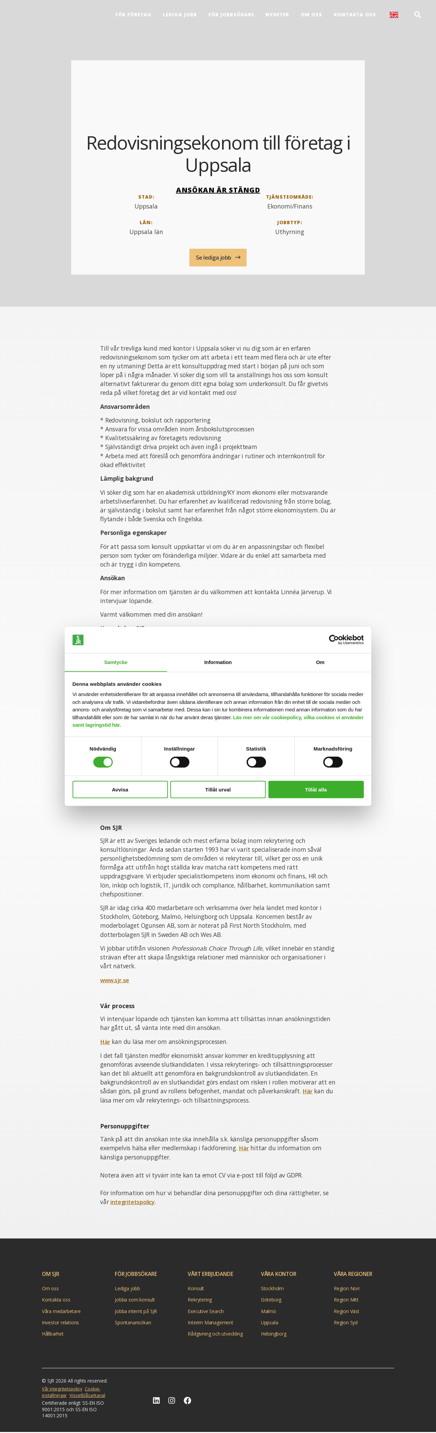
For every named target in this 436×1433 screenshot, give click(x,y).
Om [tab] (320, 662)
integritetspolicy (133, 1203)
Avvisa (120, 789)
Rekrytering (200, 1300)
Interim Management (210, 1323)
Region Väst (346, 1312)
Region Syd (346, 1323)
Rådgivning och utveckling (215, 1334)
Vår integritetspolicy (63, 1390)
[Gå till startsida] (40, 16)
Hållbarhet (53, 1334)
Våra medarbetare (61, 1312)
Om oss (311, 16)
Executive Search (206, 1312)
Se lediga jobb (214, 258)
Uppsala (269, 1323)
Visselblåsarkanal (89, 1396)
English (393, 16)
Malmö (268, 1312)
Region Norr (347, 1289)
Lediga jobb (179, 16)
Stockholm (272, 1289)
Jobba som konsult (135, 1300)
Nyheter (277, 16)
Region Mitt (346, 1300)
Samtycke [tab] (115, 662)
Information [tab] (218, 662)
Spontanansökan (133, 1323)
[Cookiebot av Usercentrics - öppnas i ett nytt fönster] (334, 640)
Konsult (196, 1289)
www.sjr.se (115, 981)
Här (105, 1043)
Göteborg (271, 1300)
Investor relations (60, 1323)
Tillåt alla (316, 789)
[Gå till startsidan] (367, 1400)
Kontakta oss (354, 16)
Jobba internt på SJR (136, 1312)
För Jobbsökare (230, 16)
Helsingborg (273, 1334)
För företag (133, 16)
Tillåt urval (218, 789)
